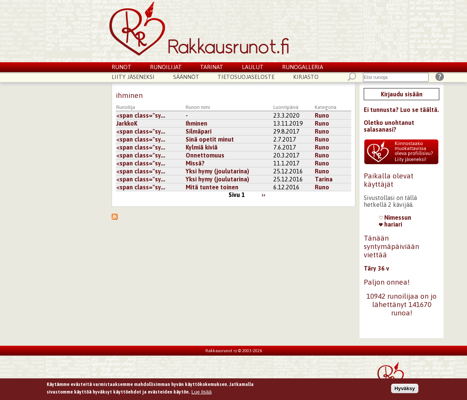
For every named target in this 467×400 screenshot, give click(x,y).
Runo (322, 115)
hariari (390, 224)
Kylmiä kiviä (202, 147)
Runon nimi (198, 107)
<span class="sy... (140, 115)
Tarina (324, 179)
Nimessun (395, 217)
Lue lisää (201, 393)
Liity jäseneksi (133, 77)
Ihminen (196, 123)
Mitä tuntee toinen (212, 187)
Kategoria (325, 107)
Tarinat (211, 67)
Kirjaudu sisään (402, 94)
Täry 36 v (376, 268)
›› (263, 194)
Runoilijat (166, 67)
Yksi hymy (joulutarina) (217, 171)
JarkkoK (126, 123)
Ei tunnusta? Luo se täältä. (401, 109)
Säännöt (186, 77)
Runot (121, 67)
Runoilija (125, 107)
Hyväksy (404, 389)
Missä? (195, 163)
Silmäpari (198, 131)
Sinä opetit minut (210, 139)
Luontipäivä (285, 107)
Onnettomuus (205, 155)
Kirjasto (306, 77)
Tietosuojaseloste (246, 77)
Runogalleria (302, 67)
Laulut (252, 67)
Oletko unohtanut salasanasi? (389, 126)
